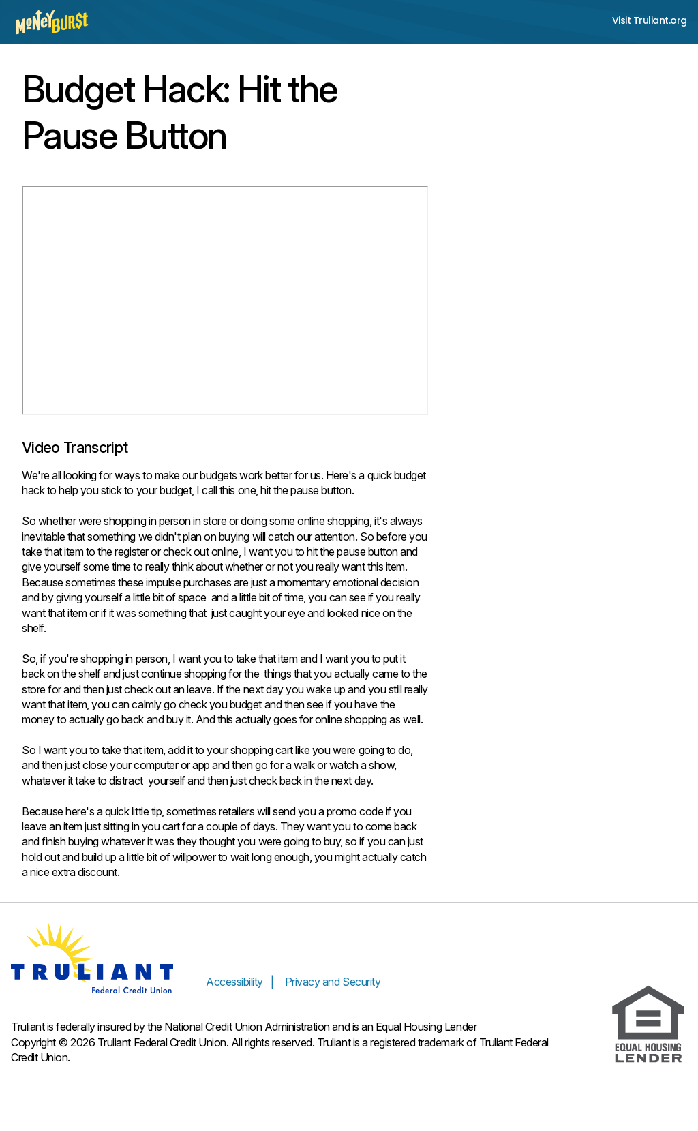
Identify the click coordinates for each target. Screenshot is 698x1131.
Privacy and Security (332, 982)
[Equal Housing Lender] (648, 1025)
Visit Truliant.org (649, 20)
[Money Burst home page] (52, 22)
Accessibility (234, 982)
